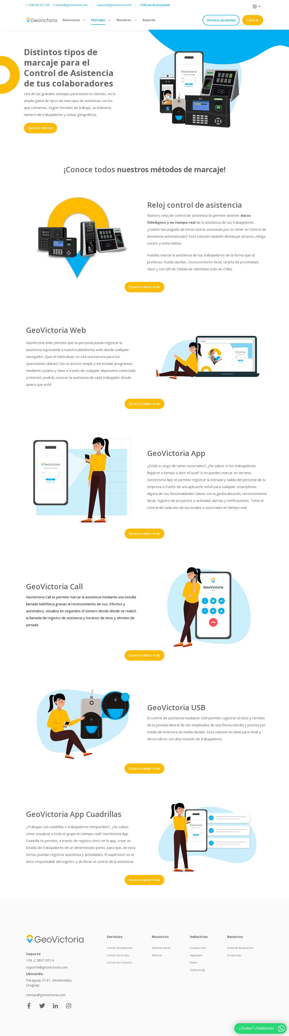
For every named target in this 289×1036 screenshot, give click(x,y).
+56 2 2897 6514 (40, 960)
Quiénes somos (161, 948)
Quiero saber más (144, 287)
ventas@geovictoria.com (45, 994)
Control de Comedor (119, 962)
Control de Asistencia (119, 948)
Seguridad (196, 955)
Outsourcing (197, 970)
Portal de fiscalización (240, 948)
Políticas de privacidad (155, 5)
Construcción (198, 948)
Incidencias (234, 955)
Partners (157, 955)
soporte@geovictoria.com (47, 967)
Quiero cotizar (40, 128)
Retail (193, 962)
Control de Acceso (118, 955)
